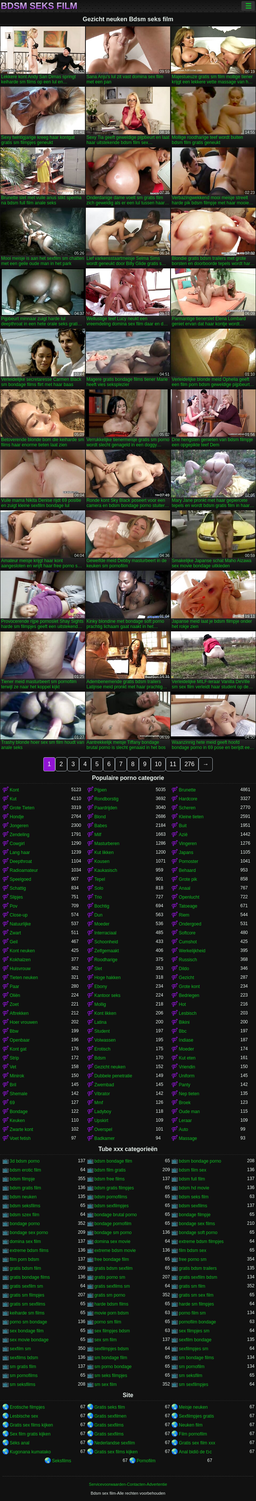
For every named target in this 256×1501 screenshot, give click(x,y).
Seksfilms (61, 1460)
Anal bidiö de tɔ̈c (195, 1451)
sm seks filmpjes (110, 1375)
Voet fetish (20, 1138)
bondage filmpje (194, 1214)
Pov (14, 906)
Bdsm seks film (39, 6)
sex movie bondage (29, 1339)
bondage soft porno (198, 1232)
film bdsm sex (192, 1250)
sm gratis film (23, 1366)
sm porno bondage (113, 1366)
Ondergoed (190, 924)
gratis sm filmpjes (27, 1295)
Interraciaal (105, 933)
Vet (13, 1067)
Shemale (18, 1093)
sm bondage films (196, 1357)
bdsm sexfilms (193, 1205)
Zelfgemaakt (106, 950)
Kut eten (187, 1058)
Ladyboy (102, 1111)
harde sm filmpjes (196, 1304)
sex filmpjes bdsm (112, 1330)
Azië (183, 834)
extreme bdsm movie (115, 1250)
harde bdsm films (111, 1304)
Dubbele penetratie (113, 1075)
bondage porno (25, 1223)
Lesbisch (187, 1013)
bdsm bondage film (113, 1161)
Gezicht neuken (109, 1067)
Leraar (185, 1120)
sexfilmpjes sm (193, 1348)
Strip (14, 1058)
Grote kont (189, 986)
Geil (14, 941)
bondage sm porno (113, 1232)
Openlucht (189, 897)
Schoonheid (106, 941)
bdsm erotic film (25, 1170)
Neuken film (190, 1425)
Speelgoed (20, 879)
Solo (98, 888)
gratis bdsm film (25, 1268)
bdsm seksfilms (25, 1205)
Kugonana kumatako (30, 1451)
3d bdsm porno (25, 1161)
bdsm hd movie (194, 1188)
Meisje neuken (193, 1407)
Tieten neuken (24, 977)
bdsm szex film (24, 1214)
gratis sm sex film (196, 1295)
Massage (188, 1138)
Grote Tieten (22, 807)
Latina (100, 1022)
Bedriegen (189, 995)
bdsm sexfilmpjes (111, 1205)
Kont (14, 790)
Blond (100, 816)
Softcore (187, 933)
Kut (13, 799)
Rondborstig (106, 799)
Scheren (187, 807)
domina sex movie (112, 1241)
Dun (98, 915)
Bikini (184, 1022)
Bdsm (100, 1058)
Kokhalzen (20, 959)
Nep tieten (189, 1093)
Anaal (184, 888)
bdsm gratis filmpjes (114, 1188)
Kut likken (104, 852)
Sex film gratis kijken (30, 1434)
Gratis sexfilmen (110, 1416)
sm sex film (105, 1384)
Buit (183, 825)
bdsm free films (109, 1179)
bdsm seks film (193, 1196)
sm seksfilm (190, 1375)
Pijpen (100, 790)
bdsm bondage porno (200, 1161)
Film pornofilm (193, 1434)
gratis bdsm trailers (197, 1268)
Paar (14, 986)
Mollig (100, 1004)
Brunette (187, 790)
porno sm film (107, 1322)
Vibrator (102, 1093)
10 (158, 764)
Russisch (188, 959)
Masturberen (106, 843)
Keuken (17, 1120)
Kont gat (18, 1049)
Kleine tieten (191, 816)
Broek (184, 1102)
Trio (98, 897)
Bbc (183, 1031)
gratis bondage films (30, 1277)
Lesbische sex (24, 1416)
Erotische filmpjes (27, 1407)
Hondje (17, 816)
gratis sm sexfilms (27, 1304)
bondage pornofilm (112, 1223)
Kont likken (105, 1013)
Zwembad (104, 1084)
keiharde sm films (27, 1313)
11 (173, 764)
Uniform (186, 1075)
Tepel (99, 879)
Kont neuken (22, 950)
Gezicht (186, 977)
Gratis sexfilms (109, 1425)
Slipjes (16, 897)
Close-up (19, 915)
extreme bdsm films (29, 1250)
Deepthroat (21, 861)
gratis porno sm (109, 1277)
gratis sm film (192, 1286)
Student (102, 1031)
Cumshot (188, 941)
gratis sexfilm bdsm (198, 1277)
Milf (98, 834)
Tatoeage (188, 906)
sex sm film (105, 1339)
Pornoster (188, 861)
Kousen (102, 861)
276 (189, 764)
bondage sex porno (29, 1232)
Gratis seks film (109, 1407)
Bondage (19, 1111)
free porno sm (192, 1259)
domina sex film (25, 1241)
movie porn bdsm (111, 1313)
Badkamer (104, 1138)
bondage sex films (197, 1223)
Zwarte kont (21, 1129)
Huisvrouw (20, 968)
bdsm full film (192, 1179)
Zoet (14, 1004)
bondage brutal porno (115, 1214)
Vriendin (187, 1067)
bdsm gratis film (25, 1188)
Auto (183, 1129)
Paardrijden (105, 807)
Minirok (17, 1075)
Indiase (186, 1040)
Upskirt (101, 1120)
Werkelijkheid (192, 950)
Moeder (102, 924)
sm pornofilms (24, 1375)
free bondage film (111, 1259)
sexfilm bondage (195, 1339)
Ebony (100, 986)
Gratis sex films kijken (31, 1425)
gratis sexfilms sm (112, 1286)
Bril (13, 1084)
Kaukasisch (105, 870)
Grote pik (188, 879)
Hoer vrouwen (24, 1022)
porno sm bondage (28, 1322)
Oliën (15, 995)
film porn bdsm (24, 1259)
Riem (184, 915)
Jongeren (19, 825)
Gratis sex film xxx (197, 1443)
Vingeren (188, 843)
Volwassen (105, 1040)
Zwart (15, 933)
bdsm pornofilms (110, 1196)
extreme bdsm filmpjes (201, 1241)
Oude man (189, 1111)
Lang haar (20, 852)
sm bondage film (110, 1357)
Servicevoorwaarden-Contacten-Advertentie (128, 1484)
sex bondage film (27, 1330)
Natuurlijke (20, 924)
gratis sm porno (109, 1295)
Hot (182, 1004)
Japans (186, 852)
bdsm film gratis (110, 1170)
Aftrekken (19, 1013)
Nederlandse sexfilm (114, 1443)
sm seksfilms (22, 1384)
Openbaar (19, 1040)
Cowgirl (17, 843)
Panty (184, 1084)
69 (12, 1102)
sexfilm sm (20, 1348)
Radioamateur (24, 870)
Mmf (98, 1102)
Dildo (184, 968)
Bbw (14, 1031)
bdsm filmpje (22, 1179)
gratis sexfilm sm (26, 1286)
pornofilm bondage (197, 1322)
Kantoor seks (107, 995)
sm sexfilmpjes (193, 1384)
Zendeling (19, 834)
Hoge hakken (107, 977)
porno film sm (192, 1313)
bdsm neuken (23, 1196)
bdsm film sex (192, 1170)
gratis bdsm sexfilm (113, 1268)
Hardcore (188, 799)
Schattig (18, 888)
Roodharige (106, 959)
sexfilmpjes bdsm (111, 1348)
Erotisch (102, 1049)
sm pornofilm (192, 1366)
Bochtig (101, 906)
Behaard (187, 870)
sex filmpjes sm (194, 1330)
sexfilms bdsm (24, 1357)
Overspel (103, 1129)
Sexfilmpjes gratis (196, 1416)
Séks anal (19, 1443)
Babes (100, 825)
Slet (98, 968)
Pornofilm (146, 1460)
